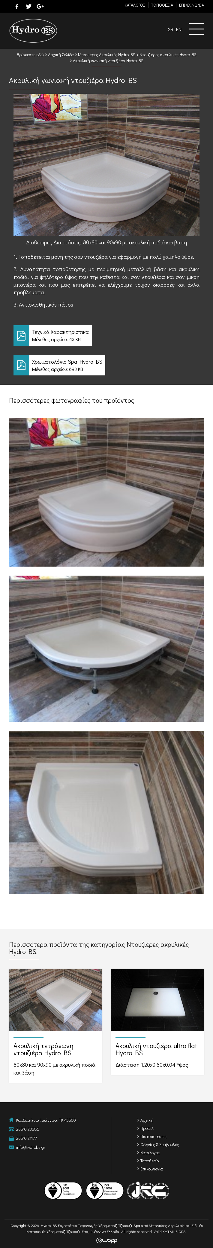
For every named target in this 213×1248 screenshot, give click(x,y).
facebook (17, 6)
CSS (182, 1231)
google (40, 6)
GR (170, 29)
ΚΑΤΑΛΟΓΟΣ (135, 5)
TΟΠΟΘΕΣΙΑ (162, 5)
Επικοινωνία (151, 1169)
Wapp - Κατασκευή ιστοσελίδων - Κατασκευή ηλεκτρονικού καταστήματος (106, 1240)
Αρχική (146, 1120)
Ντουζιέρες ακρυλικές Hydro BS (168, 54)
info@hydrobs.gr (30, 1147)
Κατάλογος (150, 1152)
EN (179, 29)
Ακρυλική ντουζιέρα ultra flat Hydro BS (157, 1022)
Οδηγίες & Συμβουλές (159, 1144)
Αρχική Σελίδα (61, 54)
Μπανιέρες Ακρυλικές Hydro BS (106, 54)
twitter (28, 6)
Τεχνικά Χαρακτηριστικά (107, 335)
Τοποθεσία (149, 1161)
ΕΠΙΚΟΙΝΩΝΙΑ (191, 5)
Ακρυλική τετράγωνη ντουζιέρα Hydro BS (55, 1025)
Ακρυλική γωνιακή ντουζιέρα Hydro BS (108, 60)
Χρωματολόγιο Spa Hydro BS (107, 365)
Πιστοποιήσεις (153, 1136)
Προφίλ (147, 1128)
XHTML (169, 1231)
